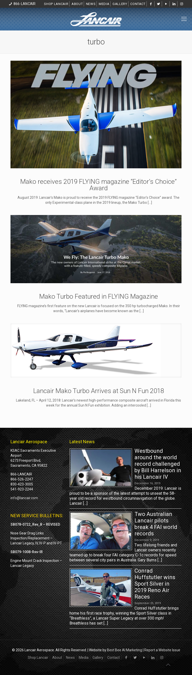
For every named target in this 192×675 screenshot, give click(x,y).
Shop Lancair (56, 4)
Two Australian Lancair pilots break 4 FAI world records (155, 524)
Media (104, 4)
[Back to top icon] (168, 665)
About (77, 4)
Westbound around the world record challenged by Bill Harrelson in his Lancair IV (157, 464)
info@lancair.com (24, 498)
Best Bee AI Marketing (124, 650)
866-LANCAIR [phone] (25, 4)
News (91, 4)
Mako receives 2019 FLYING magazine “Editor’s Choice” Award (98, 185)
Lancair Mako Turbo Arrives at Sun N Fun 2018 (98, 391)
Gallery (119, 4)
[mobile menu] (184, 19)
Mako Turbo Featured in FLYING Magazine (98, 296)
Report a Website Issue (162, 650)
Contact (138, 4)
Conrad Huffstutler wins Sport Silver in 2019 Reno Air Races (154, 584)
